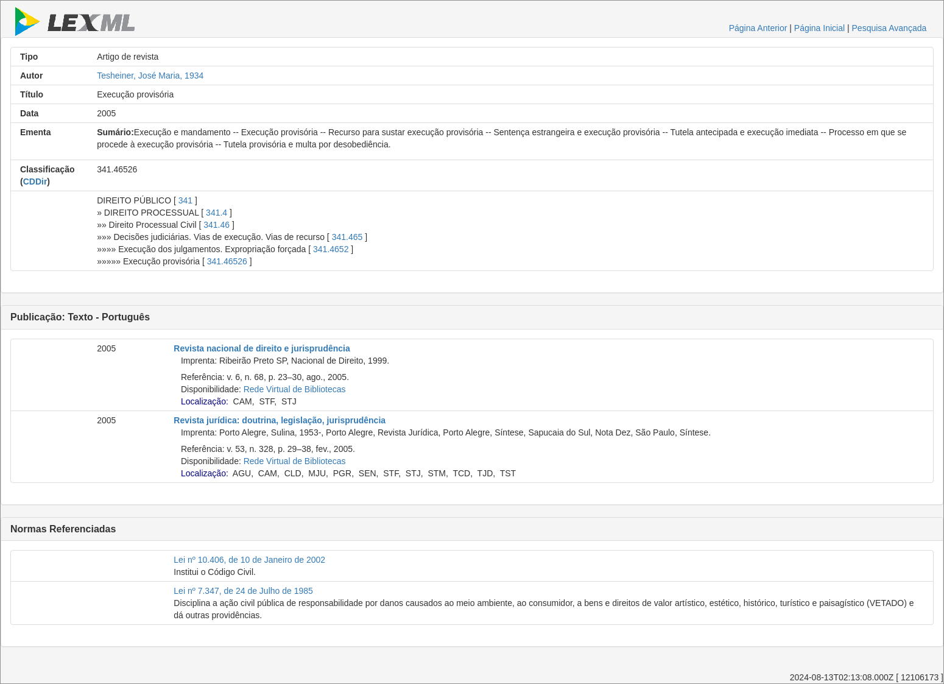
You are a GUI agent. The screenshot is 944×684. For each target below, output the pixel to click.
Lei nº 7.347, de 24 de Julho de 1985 (243, 591)
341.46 (216, 225)
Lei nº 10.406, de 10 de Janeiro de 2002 (249, 560)
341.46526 (227, 261)
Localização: (204, 401)
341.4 (216, 212)
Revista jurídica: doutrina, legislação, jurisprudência (280, 420)
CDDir (35, 181)
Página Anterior (758, 28)
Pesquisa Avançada (889, 28)
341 (185, 200)
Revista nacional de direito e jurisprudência (262, 348)
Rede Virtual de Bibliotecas (295, 389)
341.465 (347, 237)
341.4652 (330, 249)
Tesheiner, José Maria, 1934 (150, 75)
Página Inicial (819, 28)
